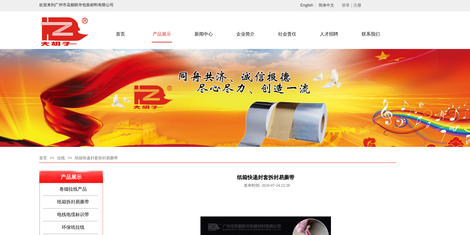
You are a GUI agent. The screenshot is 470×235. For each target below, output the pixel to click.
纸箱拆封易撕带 (73, 201)
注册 (357, 5)
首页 (43, 158)
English (306, 5)
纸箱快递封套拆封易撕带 (96, 158)
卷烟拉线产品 (73, 189)
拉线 (61, 158)
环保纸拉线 (73, 227)
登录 (346, 5)
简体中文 (326, 5)
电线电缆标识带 (73, 214)
